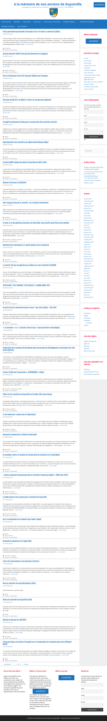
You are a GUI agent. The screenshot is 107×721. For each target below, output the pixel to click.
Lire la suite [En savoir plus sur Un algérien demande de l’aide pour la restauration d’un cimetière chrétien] (67, 133)
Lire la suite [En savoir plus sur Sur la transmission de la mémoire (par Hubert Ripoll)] (62, 530)
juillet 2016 (87, 292)
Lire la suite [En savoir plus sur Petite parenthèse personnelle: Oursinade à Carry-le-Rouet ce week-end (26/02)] (29, 44)
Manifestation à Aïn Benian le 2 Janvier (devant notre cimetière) (26, 245)
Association (8, 48)
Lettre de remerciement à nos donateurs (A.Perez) (21, 561)
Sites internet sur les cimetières (93, 82)
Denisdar (86, 348)
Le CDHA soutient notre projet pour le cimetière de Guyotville (25, 497)
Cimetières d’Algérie (70, 22)
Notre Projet (27, 22)
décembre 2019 (88, 220)
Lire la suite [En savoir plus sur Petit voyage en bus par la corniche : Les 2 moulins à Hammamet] (58, 213)
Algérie (6, 70)
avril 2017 (87, 276)
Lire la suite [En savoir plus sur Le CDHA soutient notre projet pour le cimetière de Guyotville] (18, 510)
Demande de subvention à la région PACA (17, 541)
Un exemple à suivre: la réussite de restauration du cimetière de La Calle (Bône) (31, 455)
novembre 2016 (88, 288)
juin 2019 (87, 225)
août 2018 (87, 244)
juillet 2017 (87, 268)
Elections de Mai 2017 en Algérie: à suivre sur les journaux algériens (27, 100)
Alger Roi (86, 344)
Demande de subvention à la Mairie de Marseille (20, 434)
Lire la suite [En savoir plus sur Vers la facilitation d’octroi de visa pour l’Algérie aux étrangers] (19, 90)
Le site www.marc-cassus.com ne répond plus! (19, 414)
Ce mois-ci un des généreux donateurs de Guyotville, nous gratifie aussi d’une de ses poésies (36, 223)
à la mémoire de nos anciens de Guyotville (48, 4)
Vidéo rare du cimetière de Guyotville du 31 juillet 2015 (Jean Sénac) (27, 394)
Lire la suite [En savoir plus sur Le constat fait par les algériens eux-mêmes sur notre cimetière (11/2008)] (65, 276)
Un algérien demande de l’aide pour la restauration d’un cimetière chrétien (30, 122)
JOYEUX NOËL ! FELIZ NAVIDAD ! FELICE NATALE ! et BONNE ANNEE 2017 (26, 285)
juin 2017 (87, 271)
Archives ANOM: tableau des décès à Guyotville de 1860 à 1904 (25, 162)
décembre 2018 (88, 235)
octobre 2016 (88, 290)
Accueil (86, 58)
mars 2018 (87, 252)
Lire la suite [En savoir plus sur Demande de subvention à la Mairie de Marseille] (67, 445)
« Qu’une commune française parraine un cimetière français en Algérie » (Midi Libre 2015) (35, 475)
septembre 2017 (89, 266)
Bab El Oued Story (89, 351)
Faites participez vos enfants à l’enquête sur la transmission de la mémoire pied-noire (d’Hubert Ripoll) (37, 643)
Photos (6, 594)
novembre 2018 (88, 237)
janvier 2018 (87, 256)
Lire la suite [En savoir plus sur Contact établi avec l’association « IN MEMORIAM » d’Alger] (25, 385)
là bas (6, 535)
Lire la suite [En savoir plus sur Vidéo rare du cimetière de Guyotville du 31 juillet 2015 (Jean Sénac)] (48, 405)
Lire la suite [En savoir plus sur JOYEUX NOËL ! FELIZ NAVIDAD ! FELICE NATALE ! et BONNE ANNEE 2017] (24, 298)
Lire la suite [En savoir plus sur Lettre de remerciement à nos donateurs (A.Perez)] (14, 574)
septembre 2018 (89, 242)
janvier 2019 (87, 232)
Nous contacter (23, 26)
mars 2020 (87, 215)
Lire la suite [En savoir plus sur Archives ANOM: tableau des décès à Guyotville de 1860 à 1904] (60, 173)
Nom (85, 115)
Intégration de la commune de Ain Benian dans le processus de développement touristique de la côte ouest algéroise (39, 349)
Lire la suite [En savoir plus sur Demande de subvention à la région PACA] (61, 552)
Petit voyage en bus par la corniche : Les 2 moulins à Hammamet (26, 203)
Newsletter (17, 22)
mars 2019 (87, 227)
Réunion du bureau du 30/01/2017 (15, 182)
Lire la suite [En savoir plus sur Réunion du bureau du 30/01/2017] (68, 193)
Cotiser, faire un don (90, 65)
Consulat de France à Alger (92, 75)
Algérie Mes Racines (90, 341)
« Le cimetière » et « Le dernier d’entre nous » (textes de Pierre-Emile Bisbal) (31, 328)
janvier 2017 (87, 283)
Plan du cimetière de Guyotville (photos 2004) (19, 583)
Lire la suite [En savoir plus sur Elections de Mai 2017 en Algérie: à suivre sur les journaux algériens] (6, 112)
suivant (25, 664)
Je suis (86, 129)
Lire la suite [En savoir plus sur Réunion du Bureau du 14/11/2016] (19, 632)
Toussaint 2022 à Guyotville (92, 180)
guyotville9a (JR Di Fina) (91, 372)
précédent (7, 664)
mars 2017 (87, 278)
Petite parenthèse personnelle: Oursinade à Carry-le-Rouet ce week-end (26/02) (31, 31)
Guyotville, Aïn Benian (8, 26)
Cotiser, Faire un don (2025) (52, 22)
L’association (37, 22)
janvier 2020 (87, 218)
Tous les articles (6, 22)
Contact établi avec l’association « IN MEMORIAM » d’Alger (23, 372)
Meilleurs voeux (89, 183)
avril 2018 (87, 249)
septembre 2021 (89, 206)
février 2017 (87, 280)
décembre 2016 (88, 285)
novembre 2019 (88, 223)
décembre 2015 (88, 297)
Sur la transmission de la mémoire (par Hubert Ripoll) (22, 519)
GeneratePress (75, 718)
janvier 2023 (87, 199)
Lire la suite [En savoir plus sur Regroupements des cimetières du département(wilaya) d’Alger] (60, 153)
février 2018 (87, 254)
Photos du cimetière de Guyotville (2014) (17, 600)
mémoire (10, 535)
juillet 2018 (87, 247)
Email (85, 122)
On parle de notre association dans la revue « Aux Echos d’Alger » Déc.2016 (29, 307)
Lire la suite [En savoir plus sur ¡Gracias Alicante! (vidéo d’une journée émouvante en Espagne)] (6, 66)
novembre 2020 (88, 211)
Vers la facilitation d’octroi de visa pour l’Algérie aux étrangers (25, 76)
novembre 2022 (88, 201)
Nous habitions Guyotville (92, 374)
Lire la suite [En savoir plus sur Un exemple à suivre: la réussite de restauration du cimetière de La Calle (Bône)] (53, 466)
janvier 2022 (87, 203)
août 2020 (87, 213)
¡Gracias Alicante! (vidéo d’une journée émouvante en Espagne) (25, 54)
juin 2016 (87, 295)
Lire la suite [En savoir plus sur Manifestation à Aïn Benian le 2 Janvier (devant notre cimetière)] (40, 256)
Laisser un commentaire (11, 50)
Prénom (86, 109)
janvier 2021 (87, 208)
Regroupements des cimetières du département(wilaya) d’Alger (26, 142)
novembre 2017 (88, 261)
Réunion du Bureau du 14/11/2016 (14, 620)
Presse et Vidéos (89, 84)
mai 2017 (87, 273)
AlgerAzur (87, 346)
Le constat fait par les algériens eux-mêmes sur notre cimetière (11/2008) (29, 265)
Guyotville (7, 177)
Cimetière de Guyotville (87, 22)
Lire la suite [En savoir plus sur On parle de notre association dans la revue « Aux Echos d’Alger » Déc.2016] (71, 318)
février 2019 (87, 230)
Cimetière (13, 239)
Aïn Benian (7, 217)
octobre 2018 (88, 239)
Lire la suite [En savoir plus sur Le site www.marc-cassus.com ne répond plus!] (63, 425)
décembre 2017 (88, 259)
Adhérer (99, 5)
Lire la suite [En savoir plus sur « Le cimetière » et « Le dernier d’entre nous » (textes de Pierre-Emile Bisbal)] (40, 338)
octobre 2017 (88, 264)
